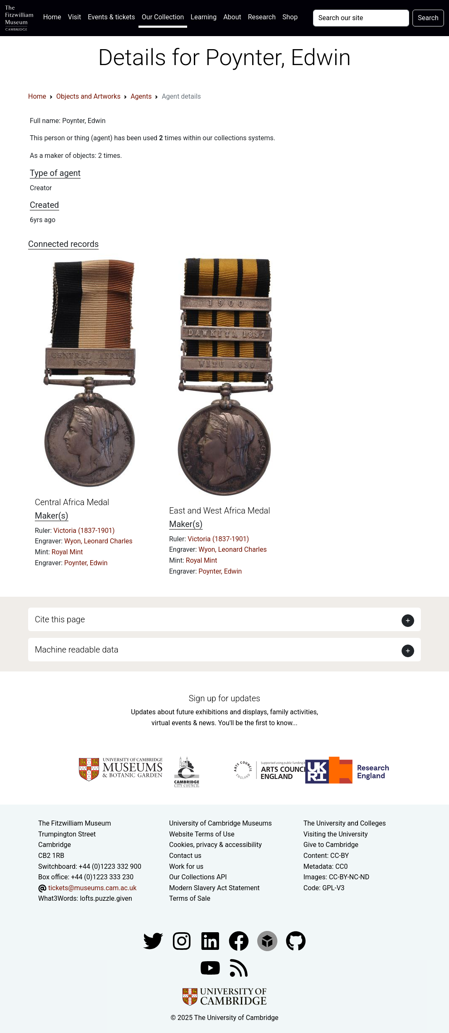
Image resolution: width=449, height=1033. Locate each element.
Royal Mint (67, 552)
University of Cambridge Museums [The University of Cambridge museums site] (220, 823)
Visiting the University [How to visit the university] (335, 834)
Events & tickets (111, 17)
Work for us (186, 866)
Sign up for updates (224, 698)
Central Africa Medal (72, 502)
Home (54, 16)
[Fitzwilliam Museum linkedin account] (239, 940)
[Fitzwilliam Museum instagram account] (182, 940)
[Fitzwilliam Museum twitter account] (154, 940)
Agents (141, 96)
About (232, 17)
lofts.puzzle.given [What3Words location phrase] (106, 898)
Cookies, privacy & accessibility (215, 845)
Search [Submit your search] (428, 18)
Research (262, 17)
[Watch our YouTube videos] (211, 967)
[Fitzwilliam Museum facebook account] (211, 940)
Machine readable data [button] (76, 650)
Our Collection (163, 17)
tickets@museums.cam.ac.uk (92, 888)
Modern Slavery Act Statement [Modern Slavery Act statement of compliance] (214, 888)
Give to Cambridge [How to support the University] (330, 845)
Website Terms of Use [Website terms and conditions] (202, 834)
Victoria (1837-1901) (84, 531)
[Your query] (361, 18)
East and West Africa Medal (219, 511)
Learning (204, 17)
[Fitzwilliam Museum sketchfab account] (268, 940)
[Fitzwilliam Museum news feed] (238, 967)
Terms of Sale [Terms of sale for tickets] (189, 898)
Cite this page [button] (60, 619)
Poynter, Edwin (85, 563)
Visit (74, 17)
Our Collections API (198, 877)
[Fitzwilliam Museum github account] (295, 940)
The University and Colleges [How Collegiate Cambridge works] (344, 823)
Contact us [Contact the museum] (185, 856)
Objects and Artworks (88, 96)
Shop (290, 17)
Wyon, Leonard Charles (98, 541)
